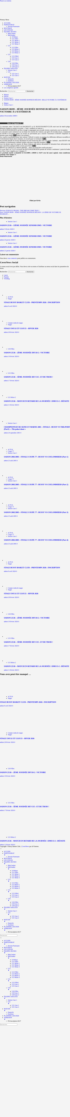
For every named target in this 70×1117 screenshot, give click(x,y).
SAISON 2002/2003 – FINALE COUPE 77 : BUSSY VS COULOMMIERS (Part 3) (36, 512)
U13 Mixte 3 (16, 53)
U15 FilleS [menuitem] (15, 893)
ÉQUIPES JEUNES (10, 32)
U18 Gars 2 (15, 67)
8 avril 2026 (12, 306)
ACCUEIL (7, 23)
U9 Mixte (15, 37)
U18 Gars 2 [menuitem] (15, 906)
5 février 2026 (9, 229)
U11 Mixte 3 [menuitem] (16, 878)
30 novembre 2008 (10, 116)
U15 (9, 54)
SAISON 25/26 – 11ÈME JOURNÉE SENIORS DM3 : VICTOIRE (26, 247)
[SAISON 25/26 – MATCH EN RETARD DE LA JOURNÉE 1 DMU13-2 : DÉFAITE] (12, 395)
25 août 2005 (12, 460)
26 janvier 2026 (9, 240)
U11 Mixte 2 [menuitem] (16, 876)
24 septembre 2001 (14, 433)
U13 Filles (15, 47)
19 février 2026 (13, 356)
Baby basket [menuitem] (12, 865)
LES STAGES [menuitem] (8, 860)
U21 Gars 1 (15, 74)
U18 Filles (15, 63)
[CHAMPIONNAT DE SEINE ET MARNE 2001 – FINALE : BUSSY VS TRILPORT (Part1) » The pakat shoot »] (11, 421)
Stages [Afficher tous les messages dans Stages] (10, 299)
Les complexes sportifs (11, 88)
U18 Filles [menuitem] (15, 902)
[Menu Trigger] (1, 848)
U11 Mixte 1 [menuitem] (16, 874)
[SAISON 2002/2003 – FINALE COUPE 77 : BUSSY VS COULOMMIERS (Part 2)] (11, 475)
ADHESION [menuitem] (37, 929)
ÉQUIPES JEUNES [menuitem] (37, 863)
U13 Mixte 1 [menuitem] (16, 885)
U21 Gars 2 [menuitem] (15, 918)
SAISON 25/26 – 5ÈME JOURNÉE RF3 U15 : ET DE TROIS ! (28, 377)
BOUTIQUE (8, 28)
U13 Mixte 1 (16, 49)
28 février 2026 (13, 332)
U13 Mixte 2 (16, 51)
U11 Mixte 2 (16, 42)
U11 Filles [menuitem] (15, 872)
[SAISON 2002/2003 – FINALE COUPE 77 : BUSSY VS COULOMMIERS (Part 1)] (11, 448)
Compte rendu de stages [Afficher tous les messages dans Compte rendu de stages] (15, 323)
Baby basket (12, 33)
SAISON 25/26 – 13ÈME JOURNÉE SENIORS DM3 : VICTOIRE (26, 225)
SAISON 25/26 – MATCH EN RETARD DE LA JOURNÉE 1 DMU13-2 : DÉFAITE (36, 401)
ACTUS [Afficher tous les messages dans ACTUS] (10, 297)
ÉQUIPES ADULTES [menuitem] (37, 908)
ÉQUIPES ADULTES (11, 68)
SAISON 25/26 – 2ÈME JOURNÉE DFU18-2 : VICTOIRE (27, 353)
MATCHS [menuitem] (37, 920)
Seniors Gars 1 (12, 70)
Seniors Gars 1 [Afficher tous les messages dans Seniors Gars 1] (8, 105)
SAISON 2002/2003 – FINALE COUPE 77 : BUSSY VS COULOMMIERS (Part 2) (36, 484)
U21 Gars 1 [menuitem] (15, 916)
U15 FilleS (15, 56)
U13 (9, 46)
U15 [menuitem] (39, 891)
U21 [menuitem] (39, 913)
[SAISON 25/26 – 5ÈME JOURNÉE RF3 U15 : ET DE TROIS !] (12, 371)
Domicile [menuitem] (11, 923)
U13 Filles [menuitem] (15, 883)
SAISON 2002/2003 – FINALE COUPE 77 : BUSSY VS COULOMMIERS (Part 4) (36, 540)
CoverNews (25, 846)
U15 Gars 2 (15, 60)
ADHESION (8, 84)
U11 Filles (15, 39)
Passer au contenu (5, 1)
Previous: (19, 210)
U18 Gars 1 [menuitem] (15, 904)
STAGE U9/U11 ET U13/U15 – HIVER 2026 (21, 328)
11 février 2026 (13, 405)
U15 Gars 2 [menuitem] (15, 897)
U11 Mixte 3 (16, 44)
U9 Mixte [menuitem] (15, 871)
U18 (9, 61)
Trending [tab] (7, 278)
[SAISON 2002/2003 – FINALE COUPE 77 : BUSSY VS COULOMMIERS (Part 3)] (11, 503)
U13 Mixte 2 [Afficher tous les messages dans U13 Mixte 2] (12, 397)
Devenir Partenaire (14, 26)
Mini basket (11, 35)
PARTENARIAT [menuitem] (37, 854)
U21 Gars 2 (15, 75)
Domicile (11, 79)
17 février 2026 (13, 380)
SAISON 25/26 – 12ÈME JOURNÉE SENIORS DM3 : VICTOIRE (26, 236)
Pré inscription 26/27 (14, 86)
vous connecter (12, 258)
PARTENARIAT (9, 25)
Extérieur (11, 81)
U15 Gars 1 (15, 58)
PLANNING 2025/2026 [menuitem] (11, 926)
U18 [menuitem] (39, 899)
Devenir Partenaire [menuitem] (14, 857)
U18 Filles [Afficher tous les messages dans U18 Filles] (11, 349)
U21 (9, 72)
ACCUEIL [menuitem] (7, 851)
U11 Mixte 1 (16, 40)
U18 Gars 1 (15, 65)
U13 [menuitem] (39, 880)
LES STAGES (8, 30)
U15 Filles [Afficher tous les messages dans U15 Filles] (11, 373)
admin (2, 116)
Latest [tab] (6, 275)
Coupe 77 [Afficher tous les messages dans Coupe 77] (11, 451)
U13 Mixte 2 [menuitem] (16, 886)
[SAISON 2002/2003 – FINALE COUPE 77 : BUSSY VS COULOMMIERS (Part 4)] (11, 531)
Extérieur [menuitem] (11, 925)
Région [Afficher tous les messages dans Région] (6, 103)
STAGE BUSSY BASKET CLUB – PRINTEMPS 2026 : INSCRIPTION (32, 302)
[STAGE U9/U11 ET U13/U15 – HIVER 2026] (12, 321)
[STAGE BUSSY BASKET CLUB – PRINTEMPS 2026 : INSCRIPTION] (12, 295)
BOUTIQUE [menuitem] (8, 858)
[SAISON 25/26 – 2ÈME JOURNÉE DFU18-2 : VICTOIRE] (12, 347)
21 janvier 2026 (9, 251)
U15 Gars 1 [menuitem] (15, 895)
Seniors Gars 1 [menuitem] (12, 911)
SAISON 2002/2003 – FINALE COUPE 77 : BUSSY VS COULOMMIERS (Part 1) (36, 457)
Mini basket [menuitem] (39, 868)
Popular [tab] (6, 277)
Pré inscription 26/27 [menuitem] (14, 932)
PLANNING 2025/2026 (11, 82)
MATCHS (7, 77)
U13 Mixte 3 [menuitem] (16, 888)
